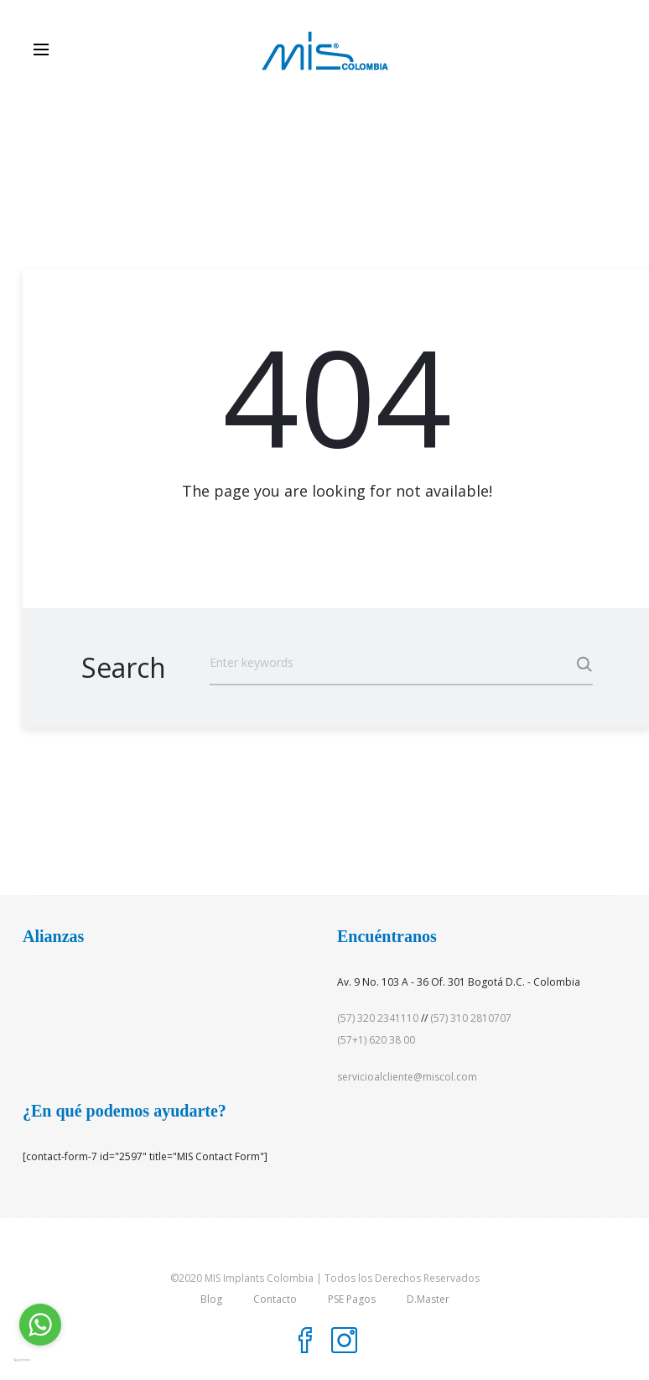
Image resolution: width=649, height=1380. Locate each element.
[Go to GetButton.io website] (40, 1359)
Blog (211, 1299)
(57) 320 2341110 (377, 1018)
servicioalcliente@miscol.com (407, 1077)
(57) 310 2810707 (470, 1018)
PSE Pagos (352, 1299)
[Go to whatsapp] (40, 1325)
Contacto (275, 1299)
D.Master (428, 1299)
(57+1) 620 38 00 (376, 1040)
